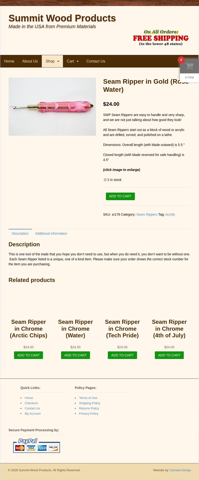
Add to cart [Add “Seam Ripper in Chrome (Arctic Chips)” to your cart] (28, 355)
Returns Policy (89, 408)
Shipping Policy (89, 403)
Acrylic (170, 214)
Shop (50, 61)
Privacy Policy (88, 413)
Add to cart (120, 196)
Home (9, 61)
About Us (30, 61)
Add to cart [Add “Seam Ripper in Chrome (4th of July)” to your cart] (169, 355)
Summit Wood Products (62, 18)
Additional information (51, 233)
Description (20, 233)
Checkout (31, 403)
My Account (33, 413)
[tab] (20, 233)
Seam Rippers (146, 214)
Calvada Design (180, 470)
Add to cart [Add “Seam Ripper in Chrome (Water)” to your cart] (75, 355)
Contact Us (95, 61)
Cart (70, 61)
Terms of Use (88, 398)
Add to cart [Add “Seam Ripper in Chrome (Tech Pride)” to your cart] (122, 355)
